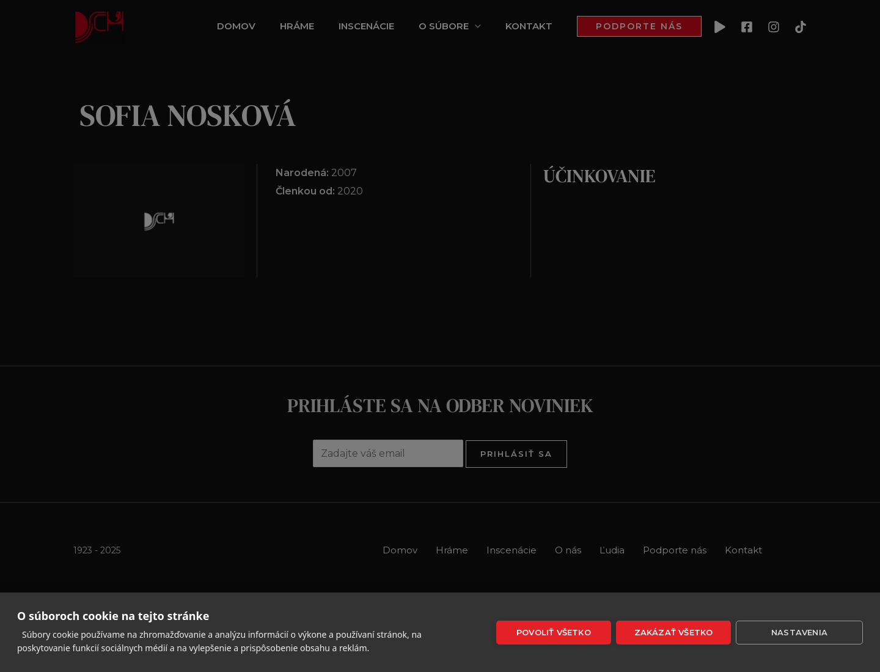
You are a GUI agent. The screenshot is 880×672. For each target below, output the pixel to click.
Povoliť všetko (553, 632)
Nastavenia (799, 632)
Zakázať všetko (673, 632)
